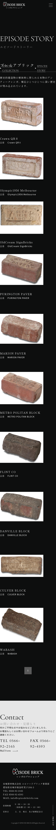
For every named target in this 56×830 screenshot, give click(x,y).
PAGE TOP (53, 821)
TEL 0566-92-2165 (10, 743)
